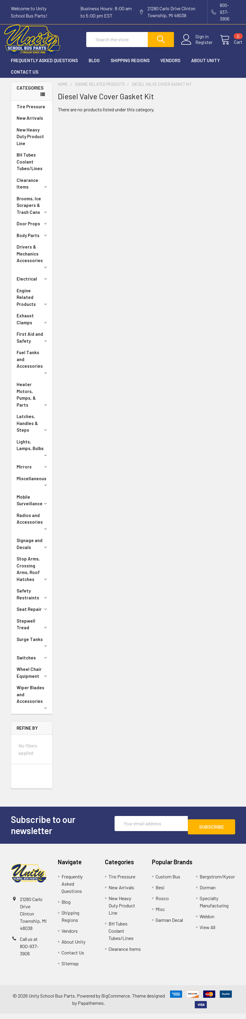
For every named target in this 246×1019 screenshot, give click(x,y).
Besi (160, 893)
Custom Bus (168, 882)
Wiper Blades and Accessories (33, 702)
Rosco (162, 903)
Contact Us (24, 77)
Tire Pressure (31, 112)
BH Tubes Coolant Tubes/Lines (30, 166)
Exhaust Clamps (33, 324)
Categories (30, 93)
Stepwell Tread (33, 630)
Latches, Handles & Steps (33, 428)
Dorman (208, 893)
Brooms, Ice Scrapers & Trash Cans (33, 210)
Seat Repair (33, 614)
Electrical (33, 284)
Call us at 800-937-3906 (29, 951)
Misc (160, 914)
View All (207, 932)
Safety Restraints (33, 599)
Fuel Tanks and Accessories (33, 367)
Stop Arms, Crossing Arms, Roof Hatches (33, 574)
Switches (33, 663)
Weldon (207, 922)
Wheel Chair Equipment (33, 678)
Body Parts (33, 240)
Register (196, 46)
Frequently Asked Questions (44, 65)
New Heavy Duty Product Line (30, 141)
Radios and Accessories (33, 526)
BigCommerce (115, 1001)
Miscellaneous (33, 486)
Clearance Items (33, 189)
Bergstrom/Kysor (217, 882)
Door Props (33, 229)
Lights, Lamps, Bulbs (33, 453)
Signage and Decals (33, 549)
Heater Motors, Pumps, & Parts (33, 400)
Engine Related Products (33, 302)
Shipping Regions (130, 65)
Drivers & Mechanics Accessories (33, 261)
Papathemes (91, 1008)
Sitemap (70, 969)
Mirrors (33, 472)
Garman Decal (169, 925)
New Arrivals (30, 123)
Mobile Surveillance (33, 506)
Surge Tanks (33, 647)
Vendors (170, 65)
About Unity (205, 65)
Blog (94, 65)
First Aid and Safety (33, 343)
